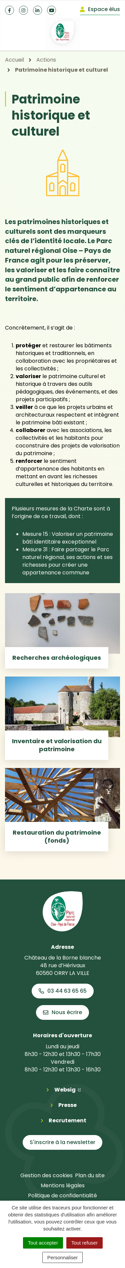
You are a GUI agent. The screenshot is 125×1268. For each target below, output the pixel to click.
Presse (67, 1105)
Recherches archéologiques (56, 657)
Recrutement (67, 1120)
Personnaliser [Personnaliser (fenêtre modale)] (62, 1257)
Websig (67, 1089)
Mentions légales (63, 1185)
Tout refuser (84, 1243)
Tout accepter (43, 1243)
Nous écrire (62, 1012)
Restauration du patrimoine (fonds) (57, 836)
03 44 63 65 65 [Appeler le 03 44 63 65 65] (63, 991)
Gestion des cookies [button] (46, 1175)
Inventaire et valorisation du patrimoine (57, 745)
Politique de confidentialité (62, 1195)
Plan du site (90, 1175)
